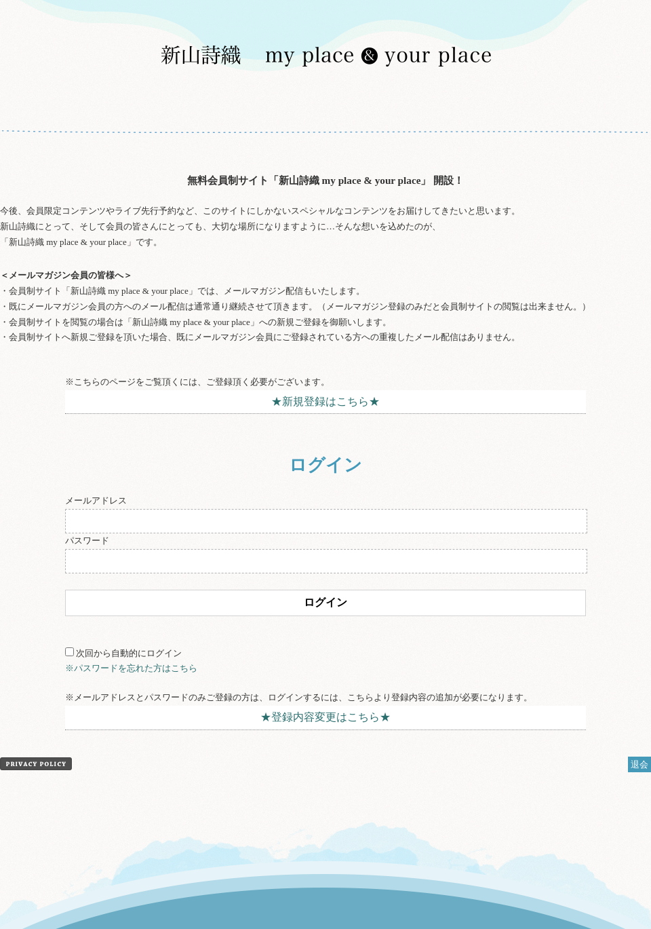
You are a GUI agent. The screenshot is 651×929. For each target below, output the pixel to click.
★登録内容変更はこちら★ (325, 717)
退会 (639, 764)
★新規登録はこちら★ (325, 401)
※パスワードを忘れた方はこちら (131, 668)
